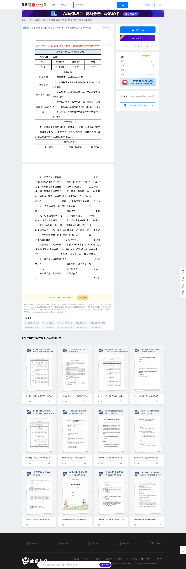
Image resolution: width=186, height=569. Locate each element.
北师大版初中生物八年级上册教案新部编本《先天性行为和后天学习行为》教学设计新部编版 (75, 519)
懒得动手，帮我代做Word (138, 105)
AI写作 (105, 565)
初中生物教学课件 (48, 327)
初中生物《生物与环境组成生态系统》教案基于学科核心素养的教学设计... (39, 458)
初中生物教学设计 (81, 323)
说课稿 (44, 20)
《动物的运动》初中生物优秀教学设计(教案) (75, 396)
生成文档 (131, 38)
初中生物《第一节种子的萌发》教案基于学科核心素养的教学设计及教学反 (111, 396)
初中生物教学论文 (96, 327)
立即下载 (82, 297)
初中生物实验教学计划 (65, 327)
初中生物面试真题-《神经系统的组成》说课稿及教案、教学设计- (147, 519)
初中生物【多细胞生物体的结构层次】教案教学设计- (111, 458)
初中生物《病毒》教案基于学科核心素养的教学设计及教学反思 (39, 396)
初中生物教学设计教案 (32, 323)
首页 (53, 5)
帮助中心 (121, 559)
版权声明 (109, 559)
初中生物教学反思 (48, 323)
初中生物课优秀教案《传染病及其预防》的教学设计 (147, 396)
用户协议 (97, 559)
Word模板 (30, 20)
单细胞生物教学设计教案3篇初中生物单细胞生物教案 (75, 458)
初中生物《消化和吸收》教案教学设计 (111, 519)
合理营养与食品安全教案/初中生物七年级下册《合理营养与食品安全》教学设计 (39, 519)
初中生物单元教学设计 (65, 323)
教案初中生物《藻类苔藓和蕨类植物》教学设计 (147, 458)
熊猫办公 (76, 559)
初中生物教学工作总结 (32, 327)
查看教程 (146, 57)
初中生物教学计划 (81, 327)
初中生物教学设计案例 (97, 323)
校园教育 (38, 20)
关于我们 (86, 559)
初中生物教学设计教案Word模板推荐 (41, 338)
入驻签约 (133, 559)
